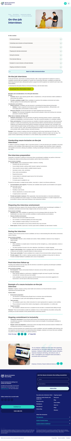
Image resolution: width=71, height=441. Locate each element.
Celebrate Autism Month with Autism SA (43, 398)
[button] (58, 363)
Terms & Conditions (61, 438)
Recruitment (16, 14)
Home (9, 14)
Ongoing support (58, 395)
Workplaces (39, 404)
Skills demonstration (15, 16)
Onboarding (39, 409)
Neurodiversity (39, 401)
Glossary (56, 410)
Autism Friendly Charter (42, 420)
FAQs (55, 407)
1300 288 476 (17, 415)
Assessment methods (26, 14)
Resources (56, 397)
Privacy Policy (54, 438)
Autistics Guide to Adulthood (43, 423)
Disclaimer (68, 438)
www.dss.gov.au (5, 392)
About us (56, 405)
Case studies (57, 402)
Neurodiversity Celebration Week (44, 395)
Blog (55, 400)
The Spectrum (39, 417)
